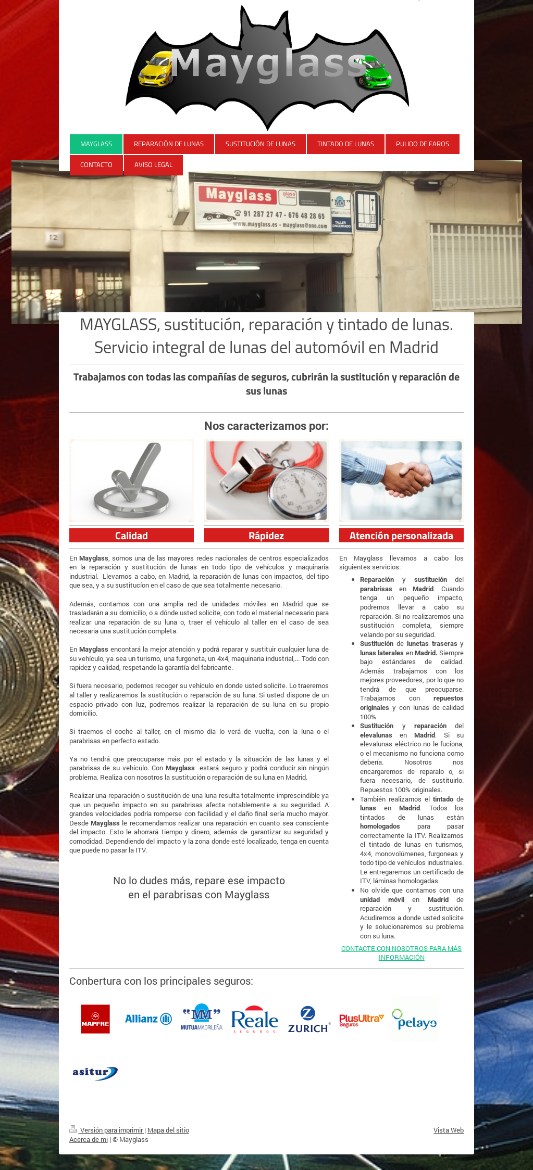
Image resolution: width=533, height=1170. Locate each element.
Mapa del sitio (168, 1130)
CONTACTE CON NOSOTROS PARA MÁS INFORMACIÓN (401, 953)
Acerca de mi (88, 1139)
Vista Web (448, 1130)
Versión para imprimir (106, 1130)
